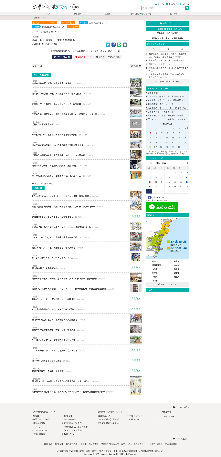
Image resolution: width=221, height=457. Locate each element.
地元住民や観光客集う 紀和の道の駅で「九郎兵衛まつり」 (87, 144)
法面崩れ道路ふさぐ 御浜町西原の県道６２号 (168, 69)
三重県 (108, 14)
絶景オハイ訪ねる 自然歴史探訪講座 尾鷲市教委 (87, 165)
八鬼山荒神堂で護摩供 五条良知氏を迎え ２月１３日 (168, 75)
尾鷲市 (176, 273)
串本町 (155, 273)
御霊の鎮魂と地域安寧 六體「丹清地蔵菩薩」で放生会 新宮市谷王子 (87, 206)
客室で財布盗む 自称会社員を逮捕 (87, 370)
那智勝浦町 (156, 265)
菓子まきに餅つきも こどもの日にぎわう (87, 257)
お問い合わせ (70, 434)
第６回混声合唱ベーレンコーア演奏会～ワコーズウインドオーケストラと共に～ (182, 108)
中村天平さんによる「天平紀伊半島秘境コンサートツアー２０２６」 (177, 115)
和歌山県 (77, 14)
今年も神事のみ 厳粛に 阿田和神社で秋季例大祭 (87, 134)
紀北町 (176, 277)
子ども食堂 (151, 93)
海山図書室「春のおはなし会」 (160, 104)
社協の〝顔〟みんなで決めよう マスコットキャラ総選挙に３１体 (87, 226)
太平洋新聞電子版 (47, 7)
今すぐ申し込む (62, 57)
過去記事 (44, 32)
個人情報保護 (70, 419)
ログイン (159, 4)
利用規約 (68, 416)
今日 (152, 49)
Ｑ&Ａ (181, 4)
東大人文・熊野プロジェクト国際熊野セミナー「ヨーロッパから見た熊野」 (180, 100)
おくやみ (173, 14)
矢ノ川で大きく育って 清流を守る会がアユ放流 (87, 339)
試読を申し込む (83, 57)
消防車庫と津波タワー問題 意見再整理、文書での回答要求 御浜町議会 (87, 278)
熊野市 (176, 269)
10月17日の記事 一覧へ (43, 183)
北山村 (155, 281)
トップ (47, 14)
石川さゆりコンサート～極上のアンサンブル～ (167, 119)
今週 (167, 49)
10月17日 (55, 32)
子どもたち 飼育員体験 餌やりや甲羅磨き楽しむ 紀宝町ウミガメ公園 (87, 113)
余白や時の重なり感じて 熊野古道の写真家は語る (87, 319)
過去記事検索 (39, 434)
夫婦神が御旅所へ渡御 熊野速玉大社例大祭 (87, 82)
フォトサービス (170, 416)
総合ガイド (171, 4)
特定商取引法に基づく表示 (76, 427)
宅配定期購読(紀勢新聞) (108, 423)
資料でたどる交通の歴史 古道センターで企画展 (87, 329)
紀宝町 (176, 261)
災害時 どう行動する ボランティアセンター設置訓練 (87, 103)
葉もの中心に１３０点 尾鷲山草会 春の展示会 (87, 247)
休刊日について (136, 416)
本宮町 (155, 277)
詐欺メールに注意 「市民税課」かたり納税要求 (87, 298)
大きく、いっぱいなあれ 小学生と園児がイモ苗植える (87, 236)
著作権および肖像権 (73, 423)
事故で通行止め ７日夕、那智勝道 (166, 60)
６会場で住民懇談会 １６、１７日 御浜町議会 (87, 308)
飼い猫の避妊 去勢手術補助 (87, 267)
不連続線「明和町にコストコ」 (166, 64)
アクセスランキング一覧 (167, 81)
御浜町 (176, 265)
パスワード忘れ (40, 430)
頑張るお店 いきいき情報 (141, 14)
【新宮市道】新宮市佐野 (87, 123)
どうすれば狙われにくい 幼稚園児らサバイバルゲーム (87, 175)
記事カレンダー (40, 18)
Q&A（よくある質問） (73, 430)
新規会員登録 (39, 423)
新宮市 (155, 261)
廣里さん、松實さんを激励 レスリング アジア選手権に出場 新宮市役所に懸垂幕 (87, 288)
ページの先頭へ (181, 407)
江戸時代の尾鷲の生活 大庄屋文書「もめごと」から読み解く (87, 154)
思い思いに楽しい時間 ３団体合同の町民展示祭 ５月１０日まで (87, 380)
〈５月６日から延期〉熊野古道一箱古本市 (165, 96)
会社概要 (48, 444)
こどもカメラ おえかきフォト (160, 112)
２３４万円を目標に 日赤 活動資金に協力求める (87, 349)
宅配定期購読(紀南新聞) (108, 419)
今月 (182, 49)
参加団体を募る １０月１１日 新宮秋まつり (87, 216)
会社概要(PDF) (104, 416)
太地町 (155, 269)
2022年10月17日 (41, 44)
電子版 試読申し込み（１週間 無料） (167, 38)
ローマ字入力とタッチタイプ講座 (87, 360)
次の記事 (136, 66)
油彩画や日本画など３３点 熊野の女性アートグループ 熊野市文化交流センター (87, 391)
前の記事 (38, 66)
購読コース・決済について (45, 419)
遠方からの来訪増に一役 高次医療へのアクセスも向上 (87, 93)
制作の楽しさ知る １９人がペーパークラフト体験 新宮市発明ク (87, 195)
